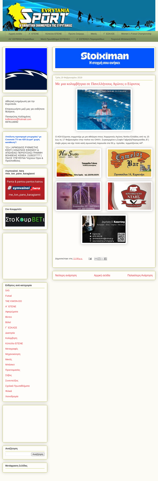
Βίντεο (8, 317)
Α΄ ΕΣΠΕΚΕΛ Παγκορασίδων (90, 39)
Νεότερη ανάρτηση (66, 275)
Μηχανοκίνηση (12, 354)
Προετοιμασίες (12, 370)
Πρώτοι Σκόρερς (76, 33)
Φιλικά (8, 391)
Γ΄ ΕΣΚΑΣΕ (109, 33)
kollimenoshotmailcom (18, 119)
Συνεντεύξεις (11, 380)
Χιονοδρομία (11, 396)
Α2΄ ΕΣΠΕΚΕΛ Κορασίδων (21, 39)
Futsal (8, 295)
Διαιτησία (10, 333)
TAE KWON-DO (13, 301)
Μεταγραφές (11, 348)
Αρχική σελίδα (15, 33)
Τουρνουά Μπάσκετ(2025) (123, 39)
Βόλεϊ (8, 322)
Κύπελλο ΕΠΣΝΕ (53, 33)
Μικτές (94, 33)
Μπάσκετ (10, 364)
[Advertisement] (26, 255)
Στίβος (8, 375)
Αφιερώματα (11, 311)
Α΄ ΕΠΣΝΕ (34, 33)
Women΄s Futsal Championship (136, 33)
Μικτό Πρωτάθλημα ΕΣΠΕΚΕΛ (55, 39)
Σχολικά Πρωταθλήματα (17, 386)
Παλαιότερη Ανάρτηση (140, 275)
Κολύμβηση (11, 338)
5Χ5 (7, 290)
